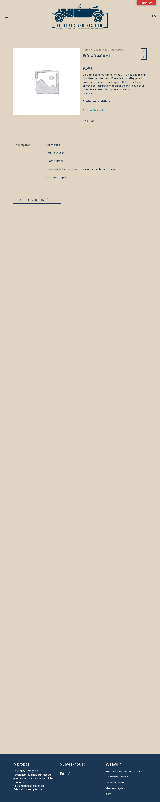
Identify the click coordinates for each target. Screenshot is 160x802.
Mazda (97, 50)
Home (86, 50)
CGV (108, 794)
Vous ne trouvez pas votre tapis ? (124, 771)
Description (22, 145)
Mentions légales (115, 788)
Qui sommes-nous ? (117, 776)
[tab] (26, 145)
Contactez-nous (115, 782)
